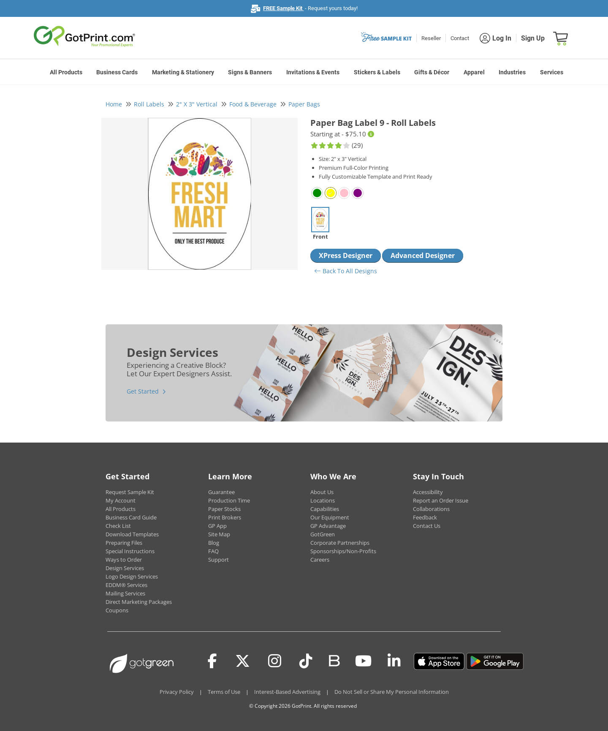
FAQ (213, 551)
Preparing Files (124, 542)
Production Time (229, 500)
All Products (66, 72)
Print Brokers (224, 517)
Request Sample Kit (130, 492)
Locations (322, 500)
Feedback (425, 517)
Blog (213, 542)
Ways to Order (124, 559)
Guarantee (221, 492)
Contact (460, 38)
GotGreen (322, 534)
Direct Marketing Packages (139, 602)
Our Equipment (329, 517)
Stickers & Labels (377, 72)
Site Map (219, 534)
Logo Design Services (132, 576)
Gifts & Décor (431, 72)
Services (551, 72)
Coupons (117, 610)
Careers (319, 559)
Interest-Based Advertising (287, 692)
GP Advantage (328, 526)
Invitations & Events (312, 72)
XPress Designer (345, 255)
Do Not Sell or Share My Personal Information (391, 692)
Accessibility (428, 492)
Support (218, 559)
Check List (118, 526)
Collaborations (431, 509)
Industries (512, 72)
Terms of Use (224, 692)
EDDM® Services (126, 585)
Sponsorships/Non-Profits (343, 551)
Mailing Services (125, 593)
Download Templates (132, 534)
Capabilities (324, 509)
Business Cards (117, 72)
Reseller (431, 38)
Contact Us (426, 526)
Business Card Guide (131, 517)
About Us (322, 492)
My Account (121, 500)
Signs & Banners (250, 72)
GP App (217, 526)
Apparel (474, 72)
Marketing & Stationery (183, 72)
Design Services (125, 568)
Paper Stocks (224, 509)
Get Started (143, 391)
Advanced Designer (423, 255)
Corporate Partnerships (339, 542)
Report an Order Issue (440, 500)
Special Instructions (130, 551)
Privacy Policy (177, 692)
